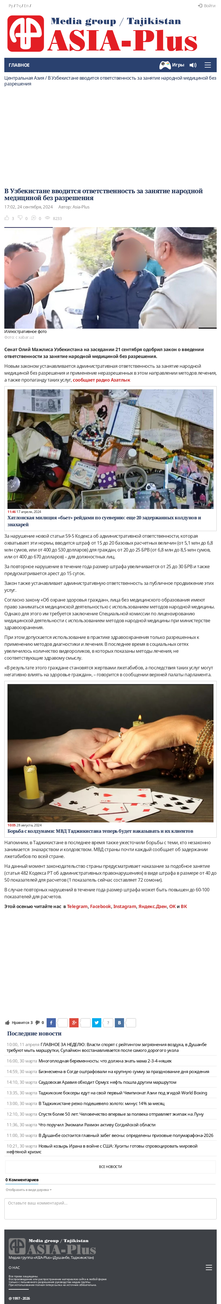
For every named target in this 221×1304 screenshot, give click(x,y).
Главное (19, 65)
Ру (11, 5)
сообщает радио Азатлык (101, 380)
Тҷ (18, 5)
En (26, 5)
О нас (14, 1267)
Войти (206, 5)
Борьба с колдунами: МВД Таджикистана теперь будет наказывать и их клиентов (100, 831)
